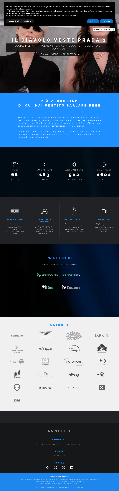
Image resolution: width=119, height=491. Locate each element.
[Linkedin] (72, 468)
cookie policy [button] (26, 9)
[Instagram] (55, 468)
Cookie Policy (78, 488)
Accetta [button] (107, 21)
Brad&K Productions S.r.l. (59, 476)
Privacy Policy (64, 488)
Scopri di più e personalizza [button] (20, 21)
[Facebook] (47, 468)
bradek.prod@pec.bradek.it (53, 483)
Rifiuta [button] (93, 21)
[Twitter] (63, 468)
